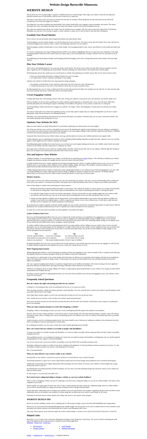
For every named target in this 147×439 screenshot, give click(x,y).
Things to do (38, 423)
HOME (29, 435)
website (85, 158)
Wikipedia (30, 423)
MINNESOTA (38, 435)
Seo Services (37, 426)
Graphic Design (38, 428)
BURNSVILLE (49, 435)
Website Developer (68, 428)
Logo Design (66, 426)
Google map (47, 423)
